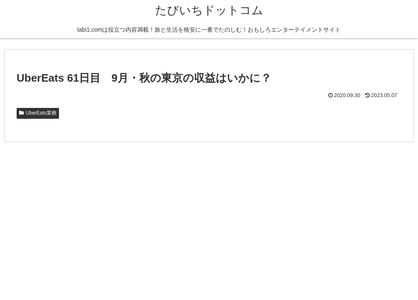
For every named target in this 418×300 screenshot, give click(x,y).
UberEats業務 (38, 113)
